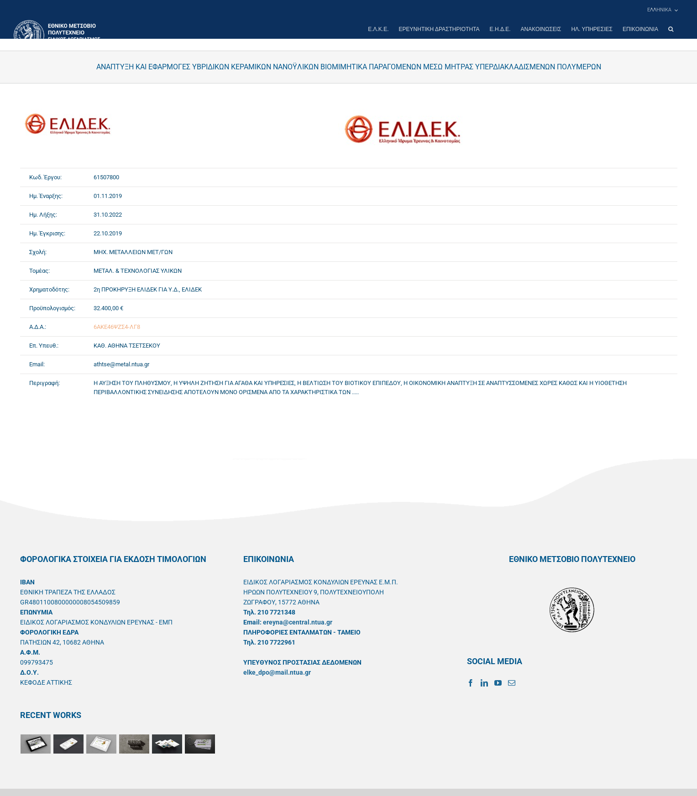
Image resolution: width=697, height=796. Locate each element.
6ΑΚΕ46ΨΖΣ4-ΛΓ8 (117, 326)
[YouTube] (498, 683)
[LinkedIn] (484, 683)
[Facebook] (470, 683)
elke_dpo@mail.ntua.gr (277, 672)
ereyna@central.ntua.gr (297, 622)
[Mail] (511, 683)
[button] (670, 29)
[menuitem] (662, 10)
